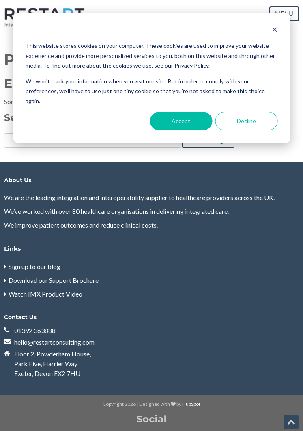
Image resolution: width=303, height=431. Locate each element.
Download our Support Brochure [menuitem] (54, 280)
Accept (181, 120)
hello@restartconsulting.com (54, 342)
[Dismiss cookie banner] (274, 31)
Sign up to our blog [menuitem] (34, 266)
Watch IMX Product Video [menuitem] (45, 294)
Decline (246, 120)
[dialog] (151, 78)
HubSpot (191, 404)
